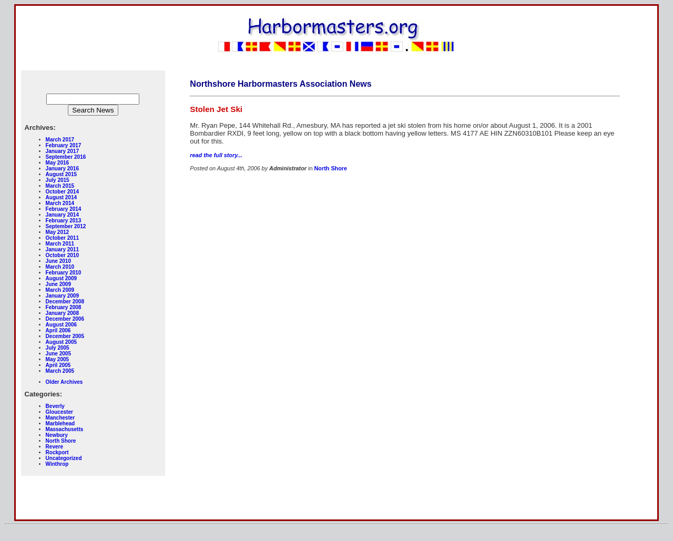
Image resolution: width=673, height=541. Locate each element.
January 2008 (62, 313)
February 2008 (63, 307)
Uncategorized (64, 458)
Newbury (57, 435)
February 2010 (63, 272)
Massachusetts (65, 429)
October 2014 (62, 192)
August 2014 (61, 197)
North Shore (61, 441)
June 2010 (58, 261)
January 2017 (62, 151)
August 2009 (61, 278)
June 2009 (58, 284)
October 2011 (62, 238)
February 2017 (63, 145)
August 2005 (61, 342)
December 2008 (65, 301)
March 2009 (60, 290)
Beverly (55, 406)
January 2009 (62, 296)
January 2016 (62, 168)
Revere (54, 447)
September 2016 (66, 157)
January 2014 (62, 215)
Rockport (57, 452)
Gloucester (59, 412)
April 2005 (58, 365)
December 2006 (65, 319)
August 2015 (61, 174)
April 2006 (58, 330)
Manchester (60, 418)
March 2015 (60, 186)
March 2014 (60, 203)
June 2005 (58, 353)
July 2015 (57, 180)
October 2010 (62, 255)
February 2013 (63, 220)
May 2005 (57, 359)
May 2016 (57, 163)
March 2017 (60, 139)
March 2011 (60, 244)
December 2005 (65, 336)
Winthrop (57, 464)
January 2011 (62, 249)
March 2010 (60, 267)
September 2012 (66, 226)
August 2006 (61, 325)
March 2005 (60, 371)
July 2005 (57, 348)
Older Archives (64, 382)
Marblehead (60, 423)
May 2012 (57, 232)
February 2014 (63, 209)
